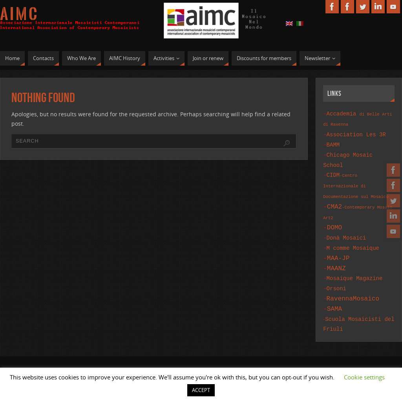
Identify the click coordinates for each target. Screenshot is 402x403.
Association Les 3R (356, 133)
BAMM (333, 143)
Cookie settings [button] (364, 377)
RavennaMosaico (353, 286)
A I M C (18, 14)
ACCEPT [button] (201, 390)
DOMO (334, 221)
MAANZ (336, 259)
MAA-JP (338, 249)
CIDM (355, 180)
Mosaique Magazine (355, 268)
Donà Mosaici (346, 230)
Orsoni (336, 277)
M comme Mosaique (353, 240)
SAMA (334, 296)
